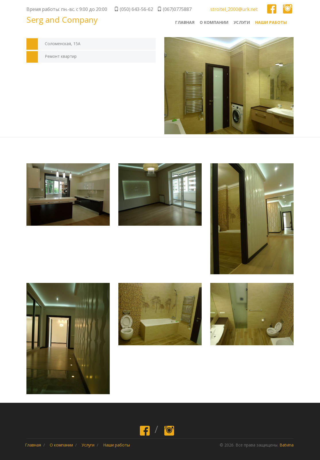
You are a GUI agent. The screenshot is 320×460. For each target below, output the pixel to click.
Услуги (242, 22)
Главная (184, 22)
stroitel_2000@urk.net (234, 9)
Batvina (286, 445)
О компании (214, 22)
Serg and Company (62, 20)
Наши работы (271, 22)
